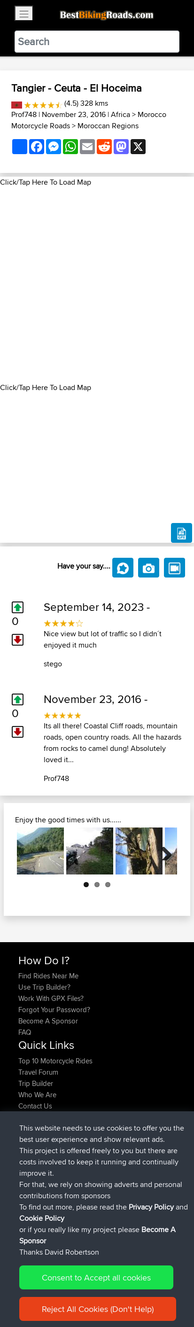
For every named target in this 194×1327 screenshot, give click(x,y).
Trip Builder (35, 1083)
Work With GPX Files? (51, 998)
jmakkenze (35, 1213)
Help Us (30, 1117)
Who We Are (37, 1095)
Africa (120, 114)
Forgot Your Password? (54, 1010)
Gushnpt (32, 1146)
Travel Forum (38, 1072)
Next (163, 851)
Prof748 (24, 114)
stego (53, 663)
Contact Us (35, 1106)
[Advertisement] (97, 285)
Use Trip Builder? (44, 987)
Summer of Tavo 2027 (115, 1146)
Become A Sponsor (48, 1021)
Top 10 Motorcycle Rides (55, 1061)
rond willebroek (102, 1157)
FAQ (24, 1032)
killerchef (32, 1191)
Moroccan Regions (108, 125)
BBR (75, 1180)
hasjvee (30, 1157)
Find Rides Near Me (48, 976)
